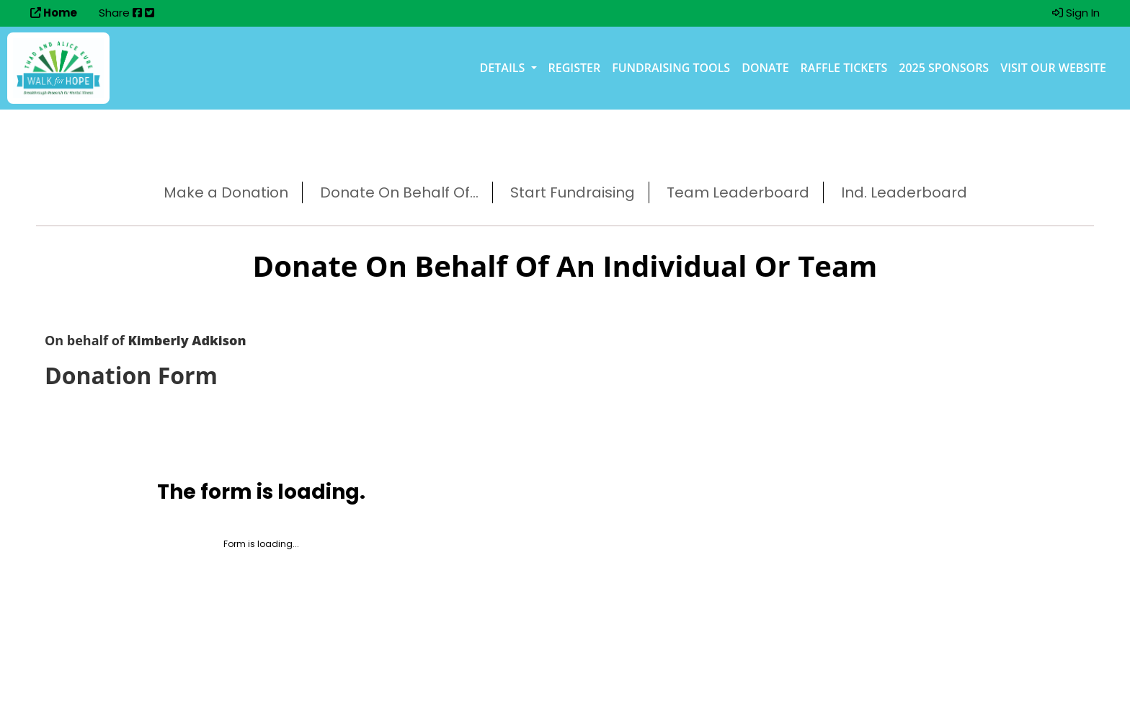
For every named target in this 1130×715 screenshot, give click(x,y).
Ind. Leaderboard (904, 192)
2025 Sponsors (944, 68)
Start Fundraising (572, 192)
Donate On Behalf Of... (399, 192)
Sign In (1076, 12)
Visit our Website (1053, 68)
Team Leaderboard (738, 192)
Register (574, 68)
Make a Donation (226, 192)
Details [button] (504, 68)
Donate (765, 68)
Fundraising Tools (671, 68)
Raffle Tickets (844, 68)
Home (53, 12)
